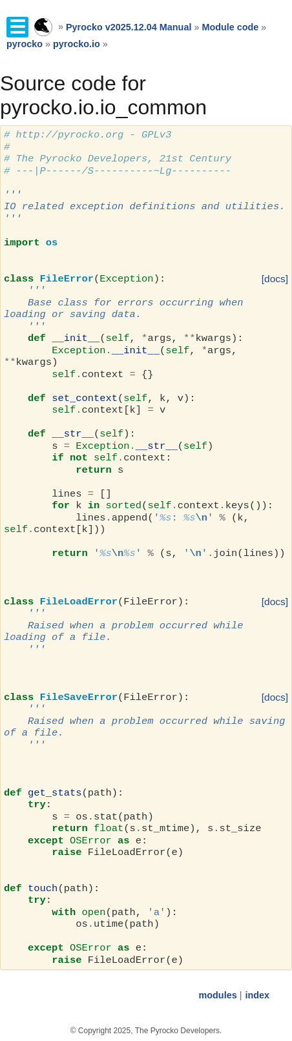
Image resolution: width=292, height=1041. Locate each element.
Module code (230, 27)
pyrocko (24, 44)
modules (217, 995)
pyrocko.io (76, 44)
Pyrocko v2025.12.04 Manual (128, 27)
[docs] (275, 278)
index (257, 995)
